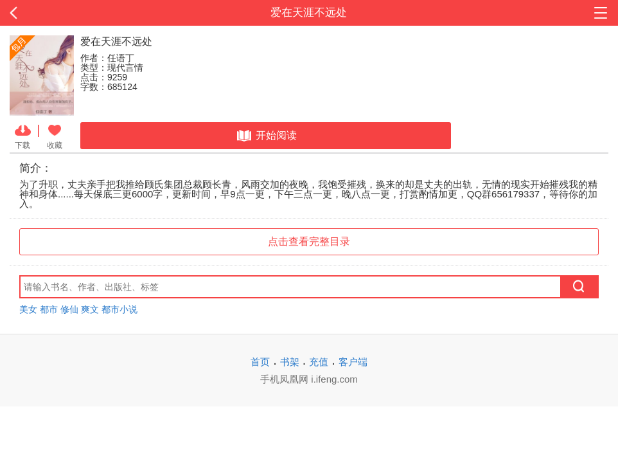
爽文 (90, 309)
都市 (49, 309)
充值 (318, 361)
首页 (260, 361)
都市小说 (119, 309)
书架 (289, 361)
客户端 (353, 361)
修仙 (69, 309)
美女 (28, 309)
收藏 (54, 135)
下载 (23, 135)
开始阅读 (265, 135)
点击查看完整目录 (309, 241)
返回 (61, 13)
